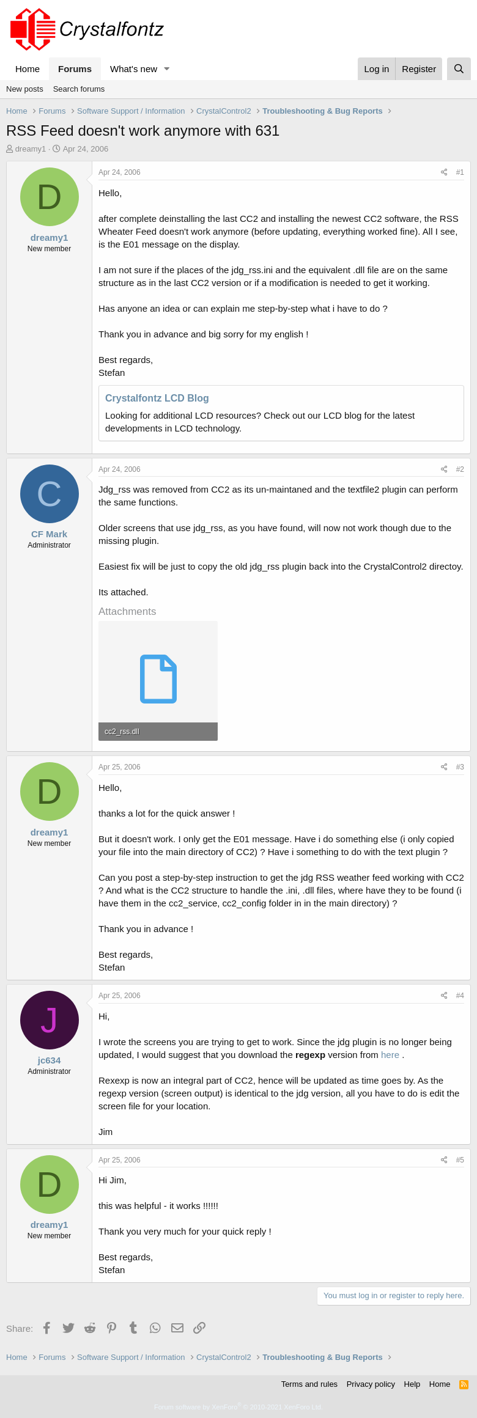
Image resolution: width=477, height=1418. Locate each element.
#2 (460, 469)
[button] (167, 68)
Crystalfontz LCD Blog (157, 398)
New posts (24, 89)
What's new (133, 69)
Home (27, 69)
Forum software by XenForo (238, 1407)
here (390, 1054)
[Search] (459, 68)
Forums (75, 69)
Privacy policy (371, 1384)
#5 (460, 1160)
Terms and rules (309, 1384)
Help (412, 1384)
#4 (460, 995)
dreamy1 (30, 148)
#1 (460, 172)
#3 (460, 767)
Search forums (79, 89)
